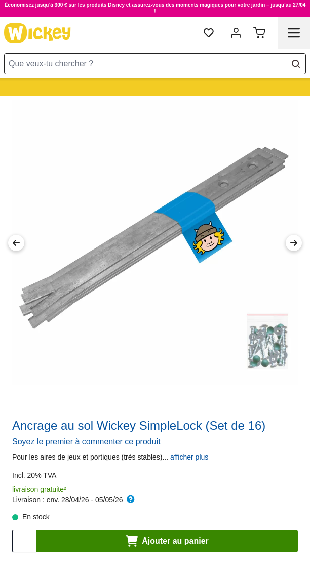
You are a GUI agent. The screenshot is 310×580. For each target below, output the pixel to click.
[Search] (296, 63)
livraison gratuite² (39, 489)
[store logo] (37, 33)
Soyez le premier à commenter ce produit (86, 441)
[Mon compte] (236, 33)
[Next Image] (294, 243)
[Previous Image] (16, 243)
